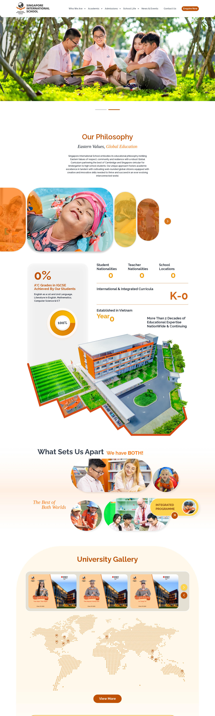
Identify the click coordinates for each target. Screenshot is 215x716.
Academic (95, 8)
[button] (190, 8)
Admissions (113, 8)
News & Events (150, 8)
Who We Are (77, 8)
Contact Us (170, 8)
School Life (131, 8)
